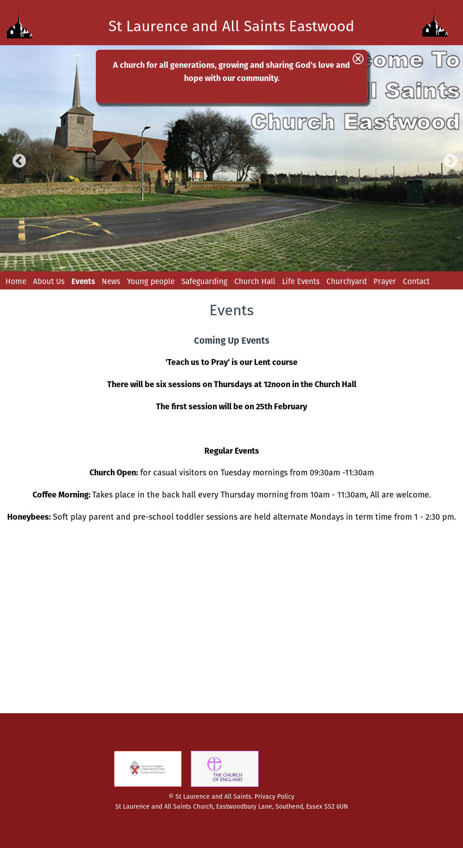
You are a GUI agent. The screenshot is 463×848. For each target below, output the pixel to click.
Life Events (301, 281)
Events (83, 281)
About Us (49, 281)
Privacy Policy (274, 796)
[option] (231, 158)
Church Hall (254, 281)
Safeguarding (204, 281)
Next (447, 158)
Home (15, 281)
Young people (151, 281)
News (111, 281)
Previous (15, 158)
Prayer (384, 281)
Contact (416, 281)
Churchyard (346, 281)
